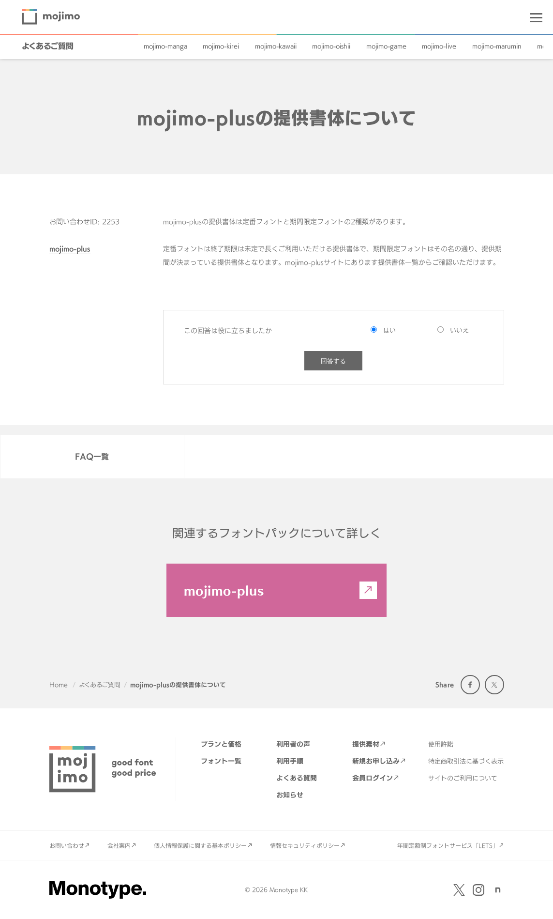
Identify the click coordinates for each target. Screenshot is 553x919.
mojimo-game (386, 46)
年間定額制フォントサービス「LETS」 (447, 845)
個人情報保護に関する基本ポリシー (200, 845)
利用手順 (289, 761)
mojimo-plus (69, 249)
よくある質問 (296, 778)
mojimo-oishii (331, 46)
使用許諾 (440, 744)
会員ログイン (372, 778)
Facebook (470, 684)
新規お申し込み (376, 761)
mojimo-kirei (221, 46)
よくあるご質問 (48, 46)
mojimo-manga (165, 46)
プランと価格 (221, 744)
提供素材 (365, 744)
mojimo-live (439, 46)
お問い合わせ (66, 845)
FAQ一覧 (92, 456)
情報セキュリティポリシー (305, 845)
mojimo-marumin (497, 46)
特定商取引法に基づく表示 (466, 761)
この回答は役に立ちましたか (228, 330)
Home (58, 684)
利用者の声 (293, 744)
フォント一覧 (221, 761)
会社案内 (119, 845)
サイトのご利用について (462, 778)
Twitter (494, 684)
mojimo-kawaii (276, 46)
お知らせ (289, 795)
